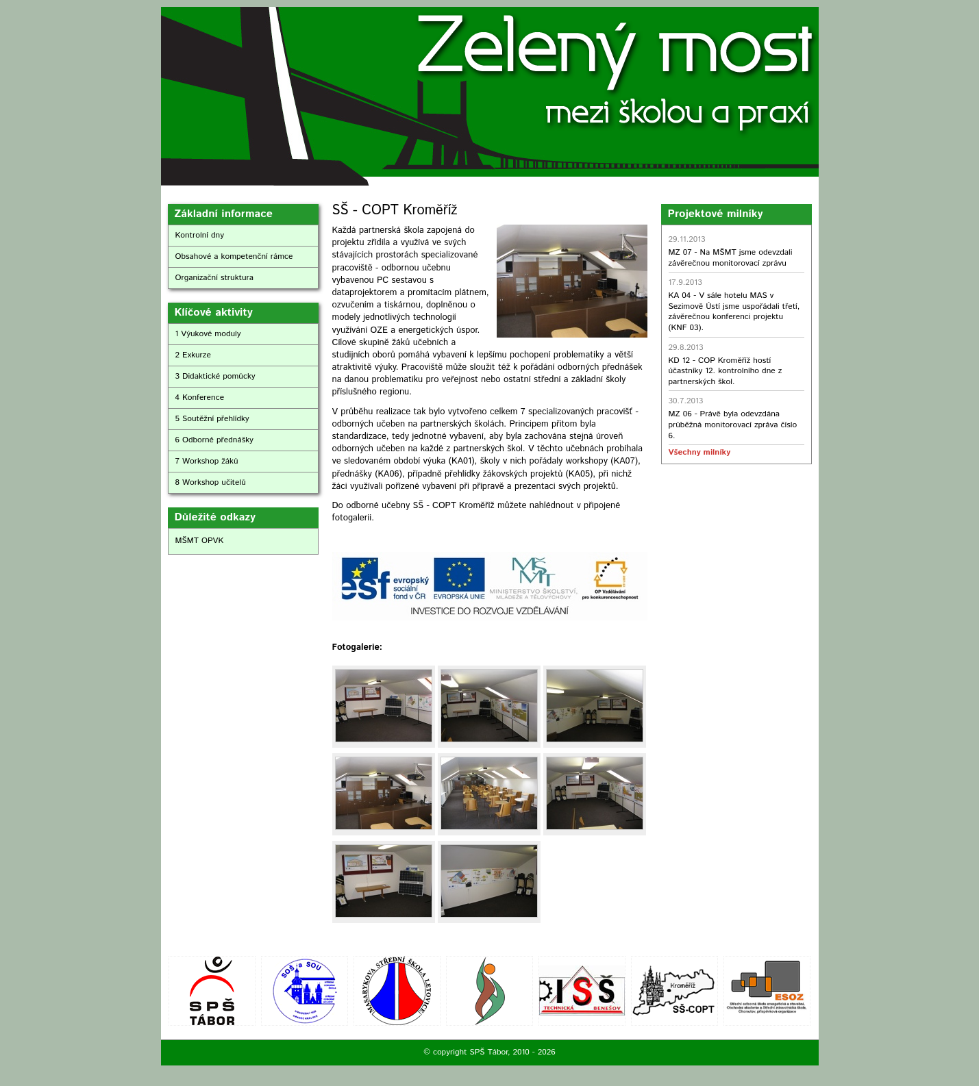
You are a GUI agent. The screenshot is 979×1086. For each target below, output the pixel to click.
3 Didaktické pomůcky (215, 376)
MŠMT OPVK (199, 540)
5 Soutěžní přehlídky (212, 419)
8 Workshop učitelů (210, 482)
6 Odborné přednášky (214, 440)
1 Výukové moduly (208, 334)
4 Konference (200, 397)
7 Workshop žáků (206, 461)
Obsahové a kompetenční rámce (234, 256)
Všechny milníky (699, 452)
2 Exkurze (193, 355)
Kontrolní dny (199, 235)
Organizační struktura (214, 277)
